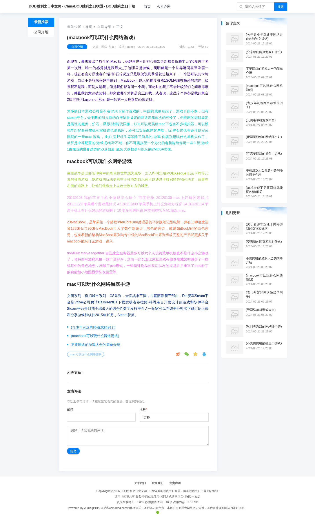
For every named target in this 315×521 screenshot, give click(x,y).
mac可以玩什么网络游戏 (85, 354)
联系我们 (157, 483)
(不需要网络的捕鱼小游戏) (264, 153)
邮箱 (70, 409)
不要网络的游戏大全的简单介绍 (95, 345)
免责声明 (175, 483)
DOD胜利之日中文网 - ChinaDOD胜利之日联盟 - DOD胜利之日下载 (163, 491)
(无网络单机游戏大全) (261, 120)
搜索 (281, 6)
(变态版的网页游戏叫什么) (264, 52)
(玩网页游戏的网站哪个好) (264, 137)
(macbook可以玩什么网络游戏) (95, 336)
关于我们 (140, 483)
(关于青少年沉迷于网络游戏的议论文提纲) (264, 36)
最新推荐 (41, 22)
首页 (147, 6)
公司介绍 (163, 6)
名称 (143, 409)
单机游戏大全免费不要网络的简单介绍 (264, 172)
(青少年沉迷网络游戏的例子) (93, 327)
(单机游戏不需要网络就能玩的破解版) (264, 189)
